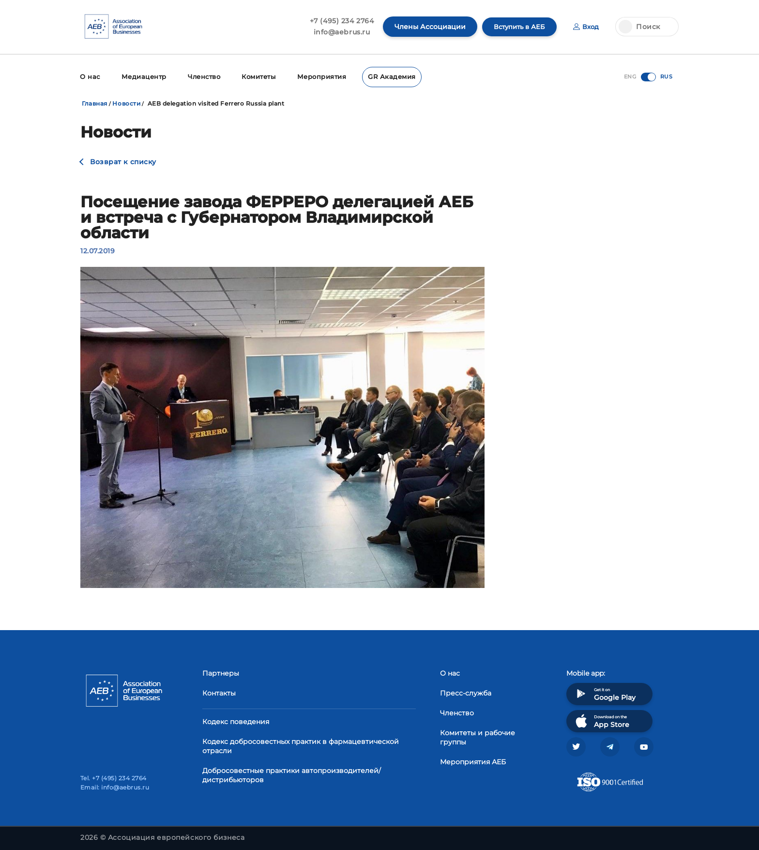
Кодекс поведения (235, 720)
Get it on (605, 693)
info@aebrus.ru (337, 32)
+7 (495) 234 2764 (337, 20)
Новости (126, 102)
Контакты (219, 692)
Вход (585, 26)
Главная (94, 102)
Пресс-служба (465, 692)
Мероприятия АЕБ (473, 761)
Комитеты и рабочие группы (477, 736)
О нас (89, 76)
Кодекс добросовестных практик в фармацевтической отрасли (300, 745)
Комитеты (255, 76)
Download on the (601, 720)
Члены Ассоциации (425, 26)
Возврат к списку (123, 160)
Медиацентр (141, 76)
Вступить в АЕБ (516, 26)
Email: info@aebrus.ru (114, 787)
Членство (200, 76)
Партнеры (220, 672)
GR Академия (383, 76)
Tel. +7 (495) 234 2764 (113, 778)
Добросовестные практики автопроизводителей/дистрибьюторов (291, 774)
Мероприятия (316, 76)
